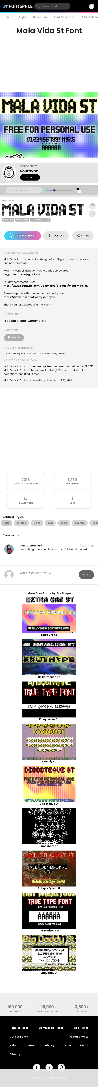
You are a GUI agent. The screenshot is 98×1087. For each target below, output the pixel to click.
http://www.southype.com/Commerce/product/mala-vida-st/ (46, 286)
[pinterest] (61, 1067)
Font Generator (64, 17)
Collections (40, 17)
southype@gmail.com (27, 274)
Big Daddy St (49, 973)
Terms (67, 1045)
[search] (52, 6)
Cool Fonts (81, 1028)
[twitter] (49, 1067)
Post (86, 574)
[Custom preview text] (24, 190)
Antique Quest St (49, 888)
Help (13, 1045)
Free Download (23, 235)
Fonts (9, 17)
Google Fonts (79, 1036)
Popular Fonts (19, 1028)
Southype (29, 171)
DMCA (84, 1045)
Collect (56, 236)
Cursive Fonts (19, 1036)
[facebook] (36, 1067)
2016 (25, 479)
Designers (82, 1011)
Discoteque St (49, 804)
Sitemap (15, 1054)
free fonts (16, 1011)
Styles (23, 17)
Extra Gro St (49, 635)
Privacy (49, 1045)
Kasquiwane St (49, 719)
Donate (14, 337)
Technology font (42, 366)
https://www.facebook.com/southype (29, 297)
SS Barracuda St (49, 677)
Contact (30, 177)
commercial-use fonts (49, 1011)
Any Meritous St (49, 930)
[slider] (54, 190)
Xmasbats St (49, 846)
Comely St (49, 761)
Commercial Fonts (51, 1028)
